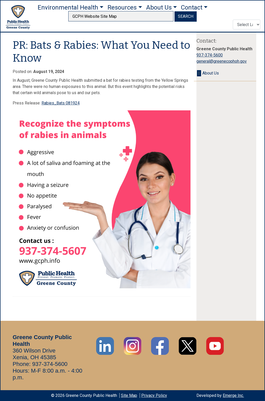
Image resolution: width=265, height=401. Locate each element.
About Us (210, 73)
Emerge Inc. (233, 395)
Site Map (129, 395)
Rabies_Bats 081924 (61, 103)
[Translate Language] (246, 24)
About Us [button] (159, 7)
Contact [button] (191, 7)
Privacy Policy (154, 395)
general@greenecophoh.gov (221, 61)
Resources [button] (122, 7)
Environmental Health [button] (68, 7)
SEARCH (185, 16)
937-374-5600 (209, 55)
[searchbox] (120, 16)
